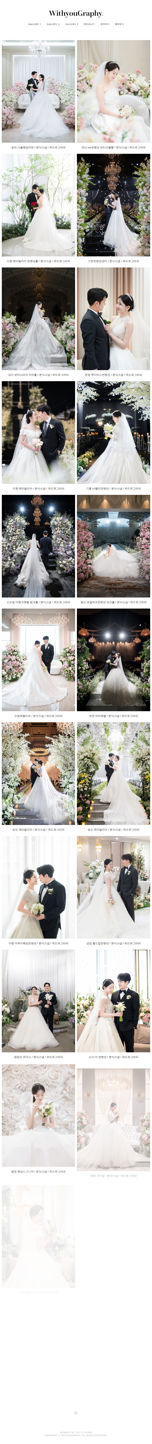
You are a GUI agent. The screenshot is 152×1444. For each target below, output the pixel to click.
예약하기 (119, 24)
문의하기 (104, 24)
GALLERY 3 (71, 24)
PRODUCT (89, 24)
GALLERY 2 (53, 24)
